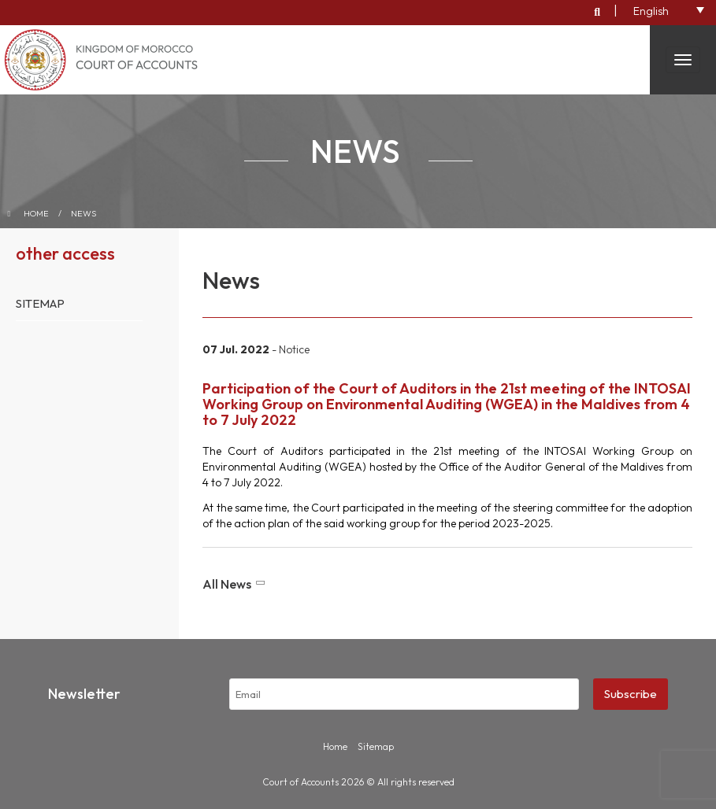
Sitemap (40, 303)
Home (36, 213)
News (83, 213)
